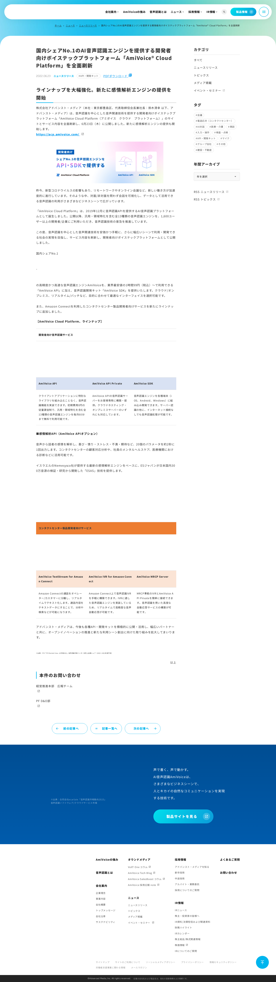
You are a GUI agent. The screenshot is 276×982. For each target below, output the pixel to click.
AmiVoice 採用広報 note (142, 885)
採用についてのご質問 (187, 890)
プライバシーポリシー (192, 962)
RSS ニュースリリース (209, 192)
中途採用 (180, 878)
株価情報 (180, 945)
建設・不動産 (204, 150)
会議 (199, 115)
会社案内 (111, 12)
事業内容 (101, 898)
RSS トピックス (205, 199)
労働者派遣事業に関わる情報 (110, 967)
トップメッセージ (105, 910)
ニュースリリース (88, 25)
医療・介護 (217, 126)
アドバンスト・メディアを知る (192, 867)
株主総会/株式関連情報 (188, 939)
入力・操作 (203, 132)
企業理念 (101, 893)
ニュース (176, 12)
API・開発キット (89, 76)
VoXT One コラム (137, 867)
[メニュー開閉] (264, 12)
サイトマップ (102, 962)
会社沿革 (101, 916)
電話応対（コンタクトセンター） (215, 120)
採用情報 (194, 12)
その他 (221, 144)
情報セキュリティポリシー (223, 962)
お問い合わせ (228, 872)
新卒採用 (180, 872)
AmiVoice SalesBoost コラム (145, 879)
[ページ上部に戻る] (262, 962)
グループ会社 (204, 144)
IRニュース (181, 910)
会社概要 (101, 904)
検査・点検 (222, 132)
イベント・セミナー (207, 90)
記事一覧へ (106, 728)
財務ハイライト (183, 927)
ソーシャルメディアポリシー (160, 962)
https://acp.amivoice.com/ (58, 134)
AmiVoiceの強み (134, 12)
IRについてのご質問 (186, 951)
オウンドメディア (139, 859)
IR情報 (210, 12)
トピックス (201, 75)
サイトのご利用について (127, 962)
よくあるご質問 (230, 859)
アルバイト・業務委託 (187, 884)
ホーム (58, 25)
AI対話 (200, 126)
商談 (232, 126)
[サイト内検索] (224, 12)
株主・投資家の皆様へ (187, 916)
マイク (225, 138)
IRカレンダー (182, 933)
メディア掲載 (203, 83)
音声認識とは (158, 12)
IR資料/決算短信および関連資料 (192, 921)
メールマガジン (139, 967)
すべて (198, 60)
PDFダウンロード (117, 76)
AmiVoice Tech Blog (140, 873)
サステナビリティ (105, 922)
